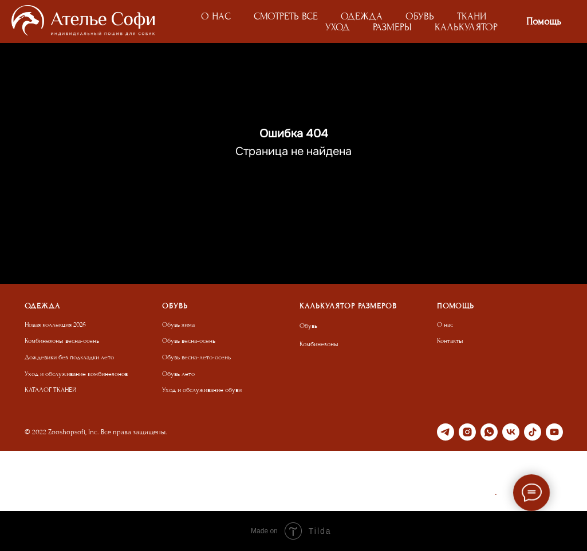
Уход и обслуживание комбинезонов (76, 374)
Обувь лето (178, 374)
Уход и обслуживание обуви (202, 390)
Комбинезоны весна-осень (62, 340)
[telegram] (445, 432)
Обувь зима (178, 324)
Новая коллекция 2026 (55, 324)
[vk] (510, 432)
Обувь (308, 326)
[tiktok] (532, 432)
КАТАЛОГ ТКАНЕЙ (51, 390)
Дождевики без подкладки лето (69, 357)
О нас (445, 324)
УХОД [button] (337, 27)
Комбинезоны (319, 344)
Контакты (450, 340)
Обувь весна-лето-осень (196, 357)
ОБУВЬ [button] (419, 16)
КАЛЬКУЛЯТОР (466, 27)
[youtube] (554, 432)
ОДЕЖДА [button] (362, 16)
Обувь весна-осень (188, 340)
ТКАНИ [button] (471, 16)
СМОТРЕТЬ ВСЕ (286, 16)
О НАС (216, 16)
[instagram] (467, 432)
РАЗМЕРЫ (392, 27)
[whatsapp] (489, 432)
